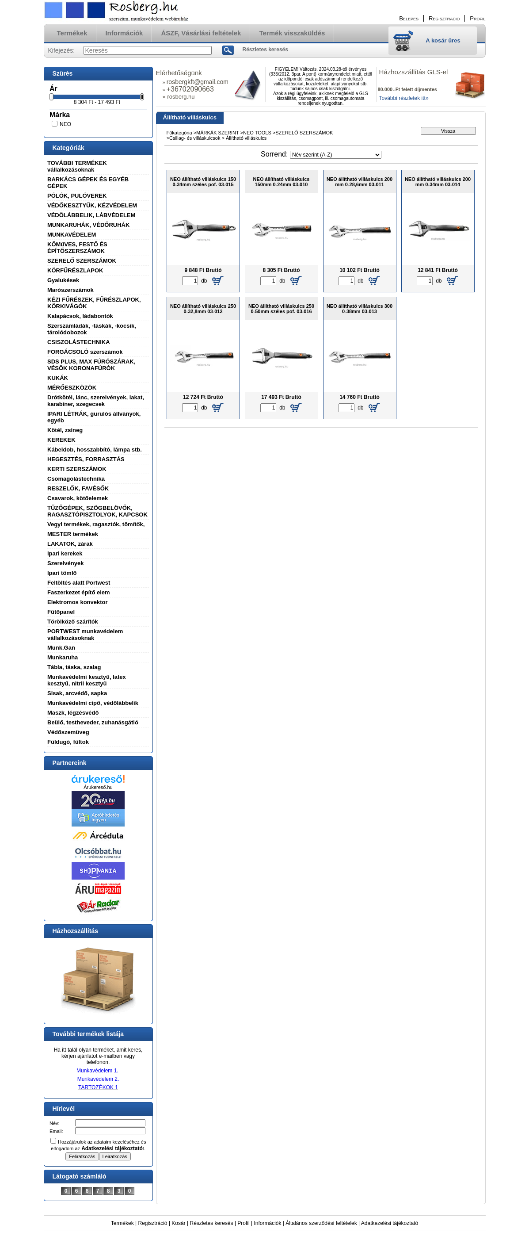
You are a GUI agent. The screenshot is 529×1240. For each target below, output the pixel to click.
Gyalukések (63, 280)
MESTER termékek (72, 534)
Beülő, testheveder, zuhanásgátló (92, 722)
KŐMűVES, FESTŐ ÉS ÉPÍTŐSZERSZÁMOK (77, 247)
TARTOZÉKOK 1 (98, 1087)
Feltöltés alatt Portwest (78, 582)
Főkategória (179, 132)
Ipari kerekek (65, 553)
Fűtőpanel (61, 612)
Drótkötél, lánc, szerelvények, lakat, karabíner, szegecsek (95, 400)
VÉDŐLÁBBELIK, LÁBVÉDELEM (91, 215)
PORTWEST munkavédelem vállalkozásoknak (85, 634)
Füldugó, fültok (68, 742)
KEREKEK (61, 439)
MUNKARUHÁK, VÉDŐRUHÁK (88, 225)
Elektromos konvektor (77, 602)
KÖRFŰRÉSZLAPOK (75, 270)
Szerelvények (65, 563)
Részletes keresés (211, 1223)
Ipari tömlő (61, 573)
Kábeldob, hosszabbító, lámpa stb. (94, 449)
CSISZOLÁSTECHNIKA (78, 342)
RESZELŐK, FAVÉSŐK (78, 488)
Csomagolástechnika (76, 478)
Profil (243, 1223)
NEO (65, 124)
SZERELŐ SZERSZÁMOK (81, 260)
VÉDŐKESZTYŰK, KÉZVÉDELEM (92, 205)
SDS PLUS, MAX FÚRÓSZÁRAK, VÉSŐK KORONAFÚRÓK (91, 364)
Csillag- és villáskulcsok (195, 138)
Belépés (409, 18)
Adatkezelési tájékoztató (389, 1223)
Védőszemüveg (68, 732)
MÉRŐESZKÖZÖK (71, 387)
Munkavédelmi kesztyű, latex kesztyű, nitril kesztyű (86, 680)
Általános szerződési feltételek (321, 1223)
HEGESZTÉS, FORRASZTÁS (86, 459)
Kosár (178, 1223)
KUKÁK (57, 378)
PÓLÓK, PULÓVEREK (77, 195)
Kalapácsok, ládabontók (80, 316)
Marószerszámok (70, 290)
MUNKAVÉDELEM (71, 234)
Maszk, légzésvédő (73, 712)
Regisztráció (152, 1223)
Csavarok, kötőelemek (77, 498)
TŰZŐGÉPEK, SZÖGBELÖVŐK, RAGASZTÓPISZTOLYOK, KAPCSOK (97, 511)
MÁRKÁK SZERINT (218, 132)
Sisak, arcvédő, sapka (77, 693)
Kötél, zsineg (65, 430)
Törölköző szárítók (72, 621)
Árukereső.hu (98, 787)
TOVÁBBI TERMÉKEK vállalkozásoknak (77, 166)
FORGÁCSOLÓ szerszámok (85, 351)
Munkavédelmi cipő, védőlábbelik (92, 703)
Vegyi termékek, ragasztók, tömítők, (96, 524)
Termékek (122, 1223)
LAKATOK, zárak (70, 543)
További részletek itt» (404, 98)
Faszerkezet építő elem (78, 592)
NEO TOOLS (257, 132)
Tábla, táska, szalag (74, 667)
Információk (267, 1223)
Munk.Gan (61, 647)
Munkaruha (62, 657)
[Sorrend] (335, 155)
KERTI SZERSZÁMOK (77, 469)
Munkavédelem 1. (97, 1071)
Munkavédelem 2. (98, 1079)
